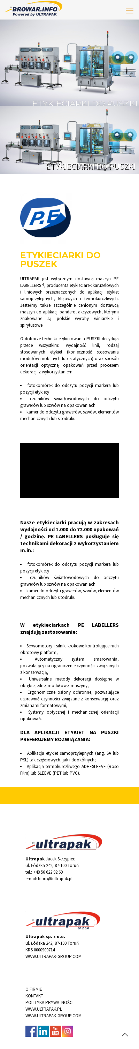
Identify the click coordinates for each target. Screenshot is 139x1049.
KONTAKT (34, 996)
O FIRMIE (33, 989)
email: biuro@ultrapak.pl (48, 879)
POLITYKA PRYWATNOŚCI (49, 1002)
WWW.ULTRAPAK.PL (43, 1009)
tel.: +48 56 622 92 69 (44, 872)
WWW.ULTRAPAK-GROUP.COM (53, 956)
